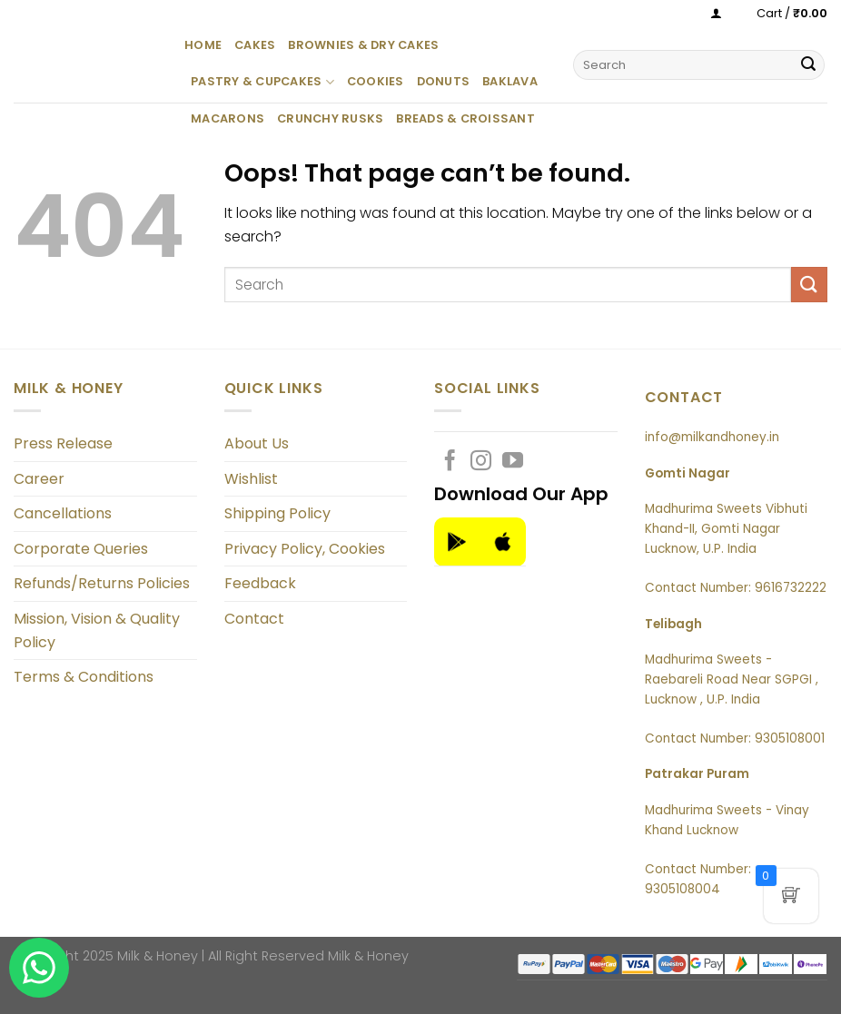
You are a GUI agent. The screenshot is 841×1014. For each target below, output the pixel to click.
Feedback (260, 583)
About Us (256, 443)
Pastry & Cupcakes (262, 82)
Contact (254, 618)
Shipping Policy (277, 513)
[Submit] (808, 65)
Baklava (510, 81)
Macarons (227, 118)
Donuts (443, 81)
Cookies (375, 81)
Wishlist (251, 478)
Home (203, 45)
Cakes (254, 45)
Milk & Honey (368, 956)
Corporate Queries (81, 548)
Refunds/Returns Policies (102, 583)
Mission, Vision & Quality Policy (97, 630)
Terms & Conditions (83, 676)
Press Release (63, 443)
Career (39, 478)
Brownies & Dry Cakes (363, 45)
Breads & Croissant (465, 118)
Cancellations (63, 513)
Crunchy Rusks (330, 118)
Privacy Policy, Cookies (304, 548)
